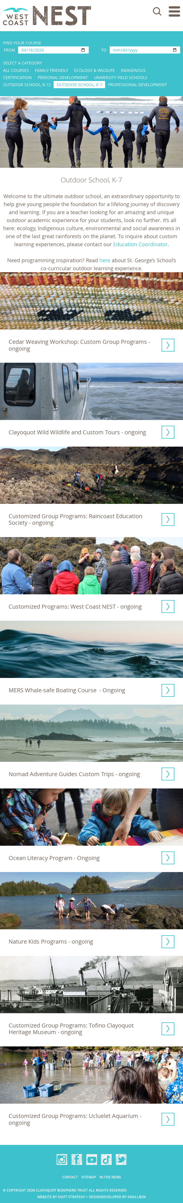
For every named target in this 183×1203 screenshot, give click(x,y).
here (104, 260)
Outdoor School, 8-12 (27, 84)
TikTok (106, 1159)
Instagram (61, 1159)
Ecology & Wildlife (94, 70)
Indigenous (133, 70)
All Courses (16, 70)
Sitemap (88, 1177)
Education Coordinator (140, 244)
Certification (17, 77)
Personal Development (63, 77)
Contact (70, 1177)
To (104, 50)
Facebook (76, 1159)
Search (157, 11)
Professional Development (137, 84)
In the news (110, 1177)
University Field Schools (120, 77)
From (9, 50)
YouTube (91, 1159)
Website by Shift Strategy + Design (69, 1196)
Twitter (121, 1159)
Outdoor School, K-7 (79, 84)
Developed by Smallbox (124, 1196)
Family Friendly (51, 70)
